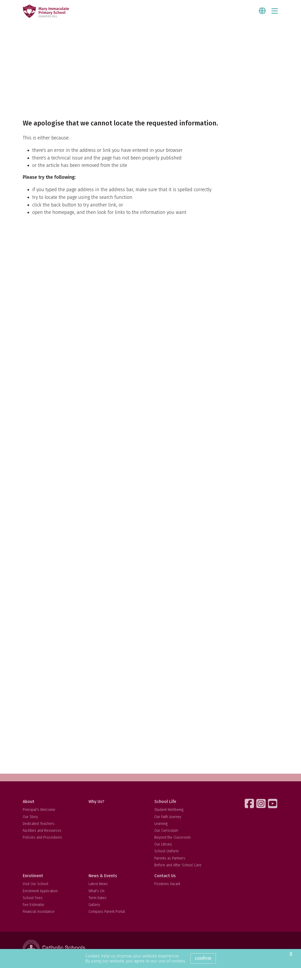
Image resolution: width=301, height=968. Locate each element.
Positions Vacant (167, 884)
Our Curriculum (166, 830)
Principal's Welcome (39, 809)
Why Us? (96, 801)
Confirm (203, 958)
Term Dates (97, 898)
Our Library (163, 844)
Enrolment (33, 875)
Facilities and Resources (42, 830)
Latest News (98, 884)
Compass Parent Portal (107, 911)
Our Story (30, 817)
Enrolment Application (40, 891)
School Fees (33, 898)
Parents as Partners (169, 858)
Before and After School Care (177, 865)
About (28, 801)
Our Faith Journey (167, 817)
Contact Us (165, 875)
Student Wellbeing (168, 809)
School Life (165, 801)
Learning (161, 823)
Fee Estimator (33, 905)
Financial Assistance (38, 911)
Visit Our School (35, 884)
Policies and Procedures (42, 837)
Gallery (94, 905)
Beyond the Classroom (172, 837)
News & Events (103, 875)
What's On (96, 891)
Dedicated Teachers (38, 823)
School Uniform (166, 851)
